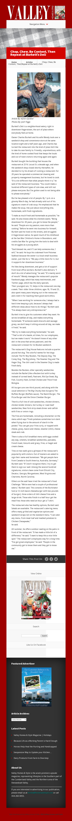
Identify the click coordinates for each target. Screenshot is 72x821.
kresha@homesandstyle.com (40, 793)
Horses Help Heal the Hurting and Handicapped (35, 746)
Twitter (56, 559)
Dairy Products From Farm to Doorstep (31, 758)
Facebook (51, 559)
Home (14, 62)
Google (46, 559)
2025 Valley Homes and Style (51, 814)
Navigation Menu (37, 24)
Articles (29, 62)
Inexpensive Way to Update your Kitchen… (33, 752)
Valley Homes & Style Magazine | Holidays (32, 735)
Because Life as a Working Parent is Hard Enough (35, 741)
